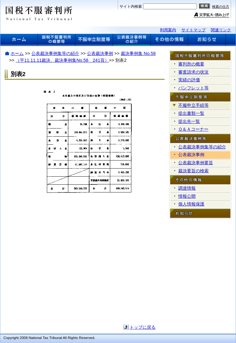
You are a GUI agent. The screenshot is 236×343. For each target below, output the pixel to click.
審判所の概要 (191, 63)
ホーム (17, 53)
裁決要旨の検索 (193, 170)
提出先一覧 (189, 121)
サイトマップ (193, 30)
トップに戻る (142, 327)
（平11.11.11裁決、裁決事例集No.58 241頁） (62, 60)
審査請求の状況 (193, 72)
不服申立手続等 (193, 105)
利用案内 (168, 30)
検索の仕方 (220, 6)
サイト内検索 (131, 6)
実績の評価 (189, 79)
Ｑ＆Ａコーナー (193, 129)
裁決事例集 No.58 (138, 53)
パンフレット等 (193, 87)
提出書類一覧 (191, 113)
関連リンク (221, 30)
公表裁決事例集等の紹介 (55, 53)
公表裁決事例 (100, 53)
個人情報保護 (191, 203)
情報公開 (187, 196)
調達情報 (187, 188)
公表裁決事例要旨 (195, 162)
